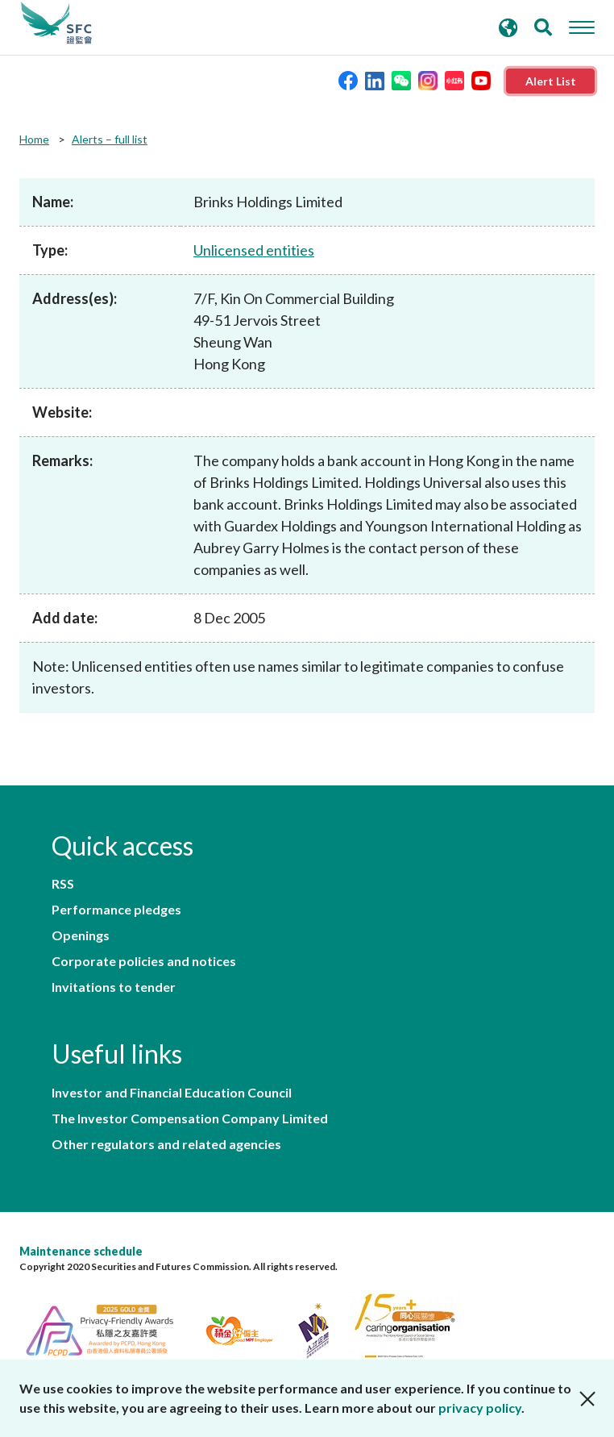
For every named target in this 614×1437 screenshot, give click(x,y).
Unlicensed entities (253, 250)
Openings (81, 935)
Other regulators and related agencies (166, 1144)
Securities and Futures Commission (56, 23)
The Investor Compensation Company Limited (190, 1118)
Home (34, 139)
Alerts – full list (109, 139)
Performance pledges (116, 909)
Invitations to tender (114, 987)
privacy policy (479, 1407)
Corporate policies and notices (144, 961)
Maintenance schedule (81, 1251)
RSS (63, 883)
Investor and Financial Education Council (172, 1092)
